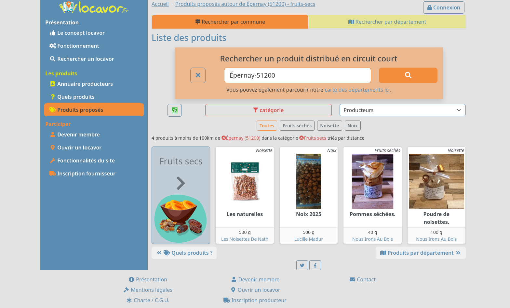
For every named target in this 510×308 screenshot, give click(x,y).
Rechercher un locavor (81, 58)
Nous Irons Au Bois (372, 239)
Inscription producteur (255, 300)
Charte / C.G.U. (147, 300)
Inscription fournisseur (82, 173)
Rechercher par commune (230, 21)
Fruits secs (312, 138)
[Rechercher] (408, 75)
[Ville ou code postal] (297, 75)
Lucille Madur (308, 239)
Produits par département (421, 252)
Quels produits (72, 96)
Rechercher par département (387, 21)
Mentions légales (147, 289)
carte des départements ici (357, 89)
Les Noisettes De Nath (244, 239)
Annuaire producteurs (81, 83)
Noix (353, 125)
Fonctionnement (74, 45)
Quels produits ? (184, 252)
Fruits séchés (297, 125)
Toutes (267, 125)
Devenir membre (74, 134)
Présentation (147, 279)
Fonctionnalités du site (82, 160)
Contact (362, 279)
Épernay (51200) (241, 138)
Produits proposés (76, 109)
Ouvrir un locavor (75, 147)
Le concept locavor (77, 32)
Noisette (329, 125)
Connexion (443, 7)
